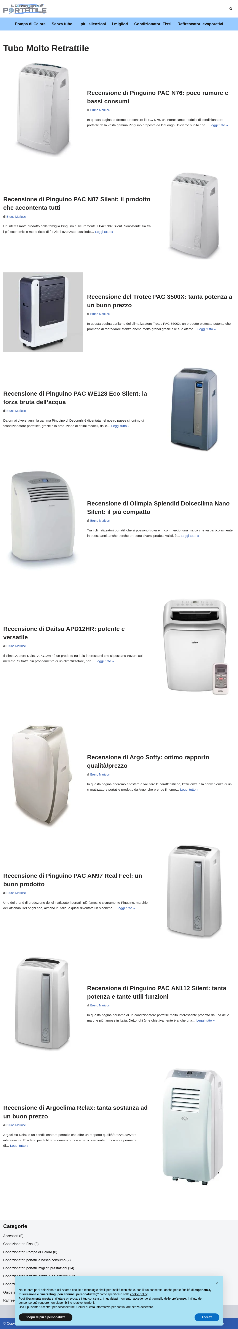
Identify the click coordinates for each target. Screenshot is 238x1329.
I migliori (120, 24)
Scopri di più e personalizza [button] (45, 1317)
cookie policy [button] (138, 1294)
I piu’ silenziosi (92, 24)
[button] (217, 1282)
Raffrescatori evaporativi (200, 24)
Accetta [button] (206, 1317)
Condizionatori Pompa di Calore (27, 1252)
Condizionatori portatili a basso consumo (34, 1260)
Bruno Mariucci (100, 110)
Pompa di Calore (30, 24)
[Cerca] (231, 8)
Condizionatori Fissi (152, 24)
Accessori (10, 1236)
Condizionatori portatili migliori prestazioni (35, 1268)
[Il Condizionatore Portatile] (24, 9)
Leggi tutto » (223, 125)
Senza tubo (62, 24)
